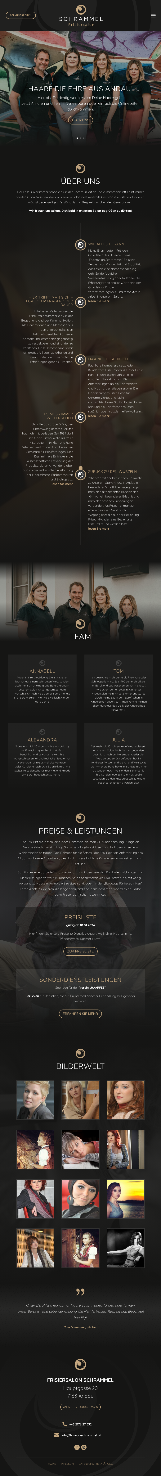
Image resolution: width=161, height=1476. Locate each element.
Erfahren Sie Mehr (80, 1013)
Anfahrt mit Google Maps (80, 1407)
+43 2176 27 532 (80, 1424)
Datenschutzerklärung (95, 1463)
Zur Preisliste (80, 951)
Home (52, 1463)
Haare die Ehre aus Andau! (80, 89)
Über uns (80, 120)
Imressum (67, 1463)
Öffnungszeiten (21, 15)
